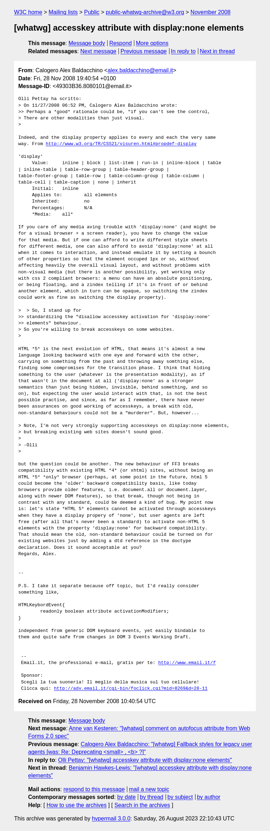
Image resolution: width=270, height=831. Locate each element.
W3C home (28, 12)
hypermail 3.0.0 (111, 818)
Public (91, 12)
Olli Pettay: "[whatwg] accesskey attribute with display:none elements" (145, 760)
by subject (180, 797)
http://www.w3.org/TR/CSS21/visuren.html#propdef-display (121, 144)
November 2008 (211, 12)
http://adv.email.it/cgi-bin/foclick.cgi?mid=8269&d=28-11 (130, 689)
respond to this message (93, 789)
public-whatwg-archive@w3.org (145, 12)
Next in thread (217, 51)
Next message (98, 51)
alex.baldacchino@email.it (140, 70)
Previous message (144, 51)
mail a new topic (149, 789)
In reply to (183, 51)
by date (126, 797)
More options (152, 43)
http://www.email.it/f (187, 663)
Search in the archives (142, 805)
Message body (87, 43)
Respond (120, 43)
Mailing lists (63, 12)
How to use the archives (76, 805)
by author (208, 797)
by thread (151, 797)
